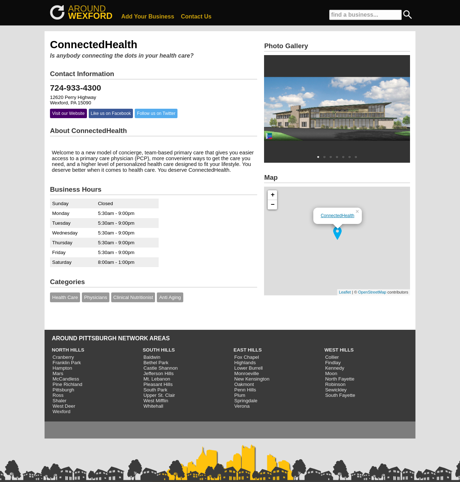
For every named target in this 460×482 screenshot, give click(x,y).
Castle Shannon (160, 368)
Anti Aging (170, 297)
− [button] (273, 204)
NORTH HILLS (68, 350)
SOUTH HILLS (159, 350)
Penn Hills (245, 389)
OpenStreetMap (372, 292)
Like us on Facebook (111, 113)
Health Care (65, 297)
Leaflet (345, 292)
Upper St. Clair (159, 395)
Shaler (60, 400)
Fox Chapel (246, 357)
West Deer (64, 406)
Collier (332, 357)
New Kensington (251, 379)
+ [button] (273, 195)
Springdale (246, 400)
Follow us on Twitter (156, 113)
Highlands (245, 362)
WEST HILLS (339, 350)
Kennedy (334, 368)
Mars (58, 373)
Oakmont (244, 384)
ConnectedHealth (337, 215)
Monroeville (246, 373)
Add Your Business (147, 16)
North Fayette (340, 379)
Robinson (335, 384)
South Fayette (340, 395)
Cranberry (63, 357)
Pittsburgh (63, 389)
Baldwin (151, 357)
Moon (331, 373)
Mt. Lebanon (156, 379)
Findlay (333, 362)
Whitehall (153, 406)
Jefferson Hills (158, 373)
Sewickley (336, 389)
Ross (58, 395)
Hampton (62, 368)
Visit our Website (68, 113)
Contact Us (196, 16)
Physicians (95, 297)
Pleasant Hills (158, 384)
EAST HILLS (248, 350)
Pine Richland (67, 384)
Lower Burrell (248, 368)
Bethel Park (155, 362)
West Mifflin (155, 400)
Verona (242, 406)
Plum (239, 395)
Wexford (61, 411)
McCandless (66, 379)
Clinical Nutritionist (133, 297)
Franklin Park (67, 362)
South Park (155, 389)
